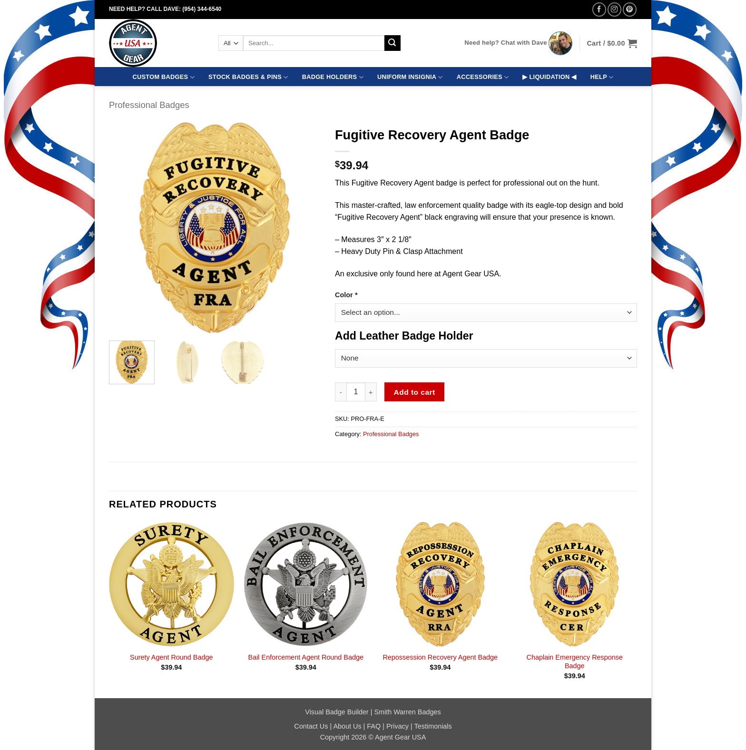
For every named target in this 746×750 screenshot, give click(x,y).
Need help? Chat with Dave (505, 42)
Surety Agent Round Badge (171, 657)
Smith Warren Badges (407, 712)
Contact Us (311, 726)
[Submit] (392, 43)
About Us (347, 726)
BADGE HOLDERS (332, 77)
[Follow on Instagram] (614, 9)
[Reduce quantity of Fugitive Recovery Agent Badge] (340, 391)
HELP (602, 77)
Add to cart (414, 392)
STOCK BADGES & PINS (248, 77)
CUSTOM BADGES (164, 77)
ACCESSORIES (483, 77)
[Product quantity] (355, 391)
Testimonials (433, 726)
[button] (612, 43)
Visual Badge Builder (336, 712)
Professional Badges (149, 105)
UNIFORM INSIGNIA (410, 77)
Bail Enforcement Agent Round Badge (305, 657)
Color (346, 295)
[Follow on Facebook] (599, 9)
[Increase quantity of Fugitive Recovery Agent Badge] (371, 391)
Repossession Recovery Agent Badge (440, 657)
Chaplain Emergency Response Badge (575, 661)
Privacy (397, 726)
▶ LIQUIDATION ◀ (549, 76)
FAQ (374, 726)
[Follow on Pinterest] (630, 9)
